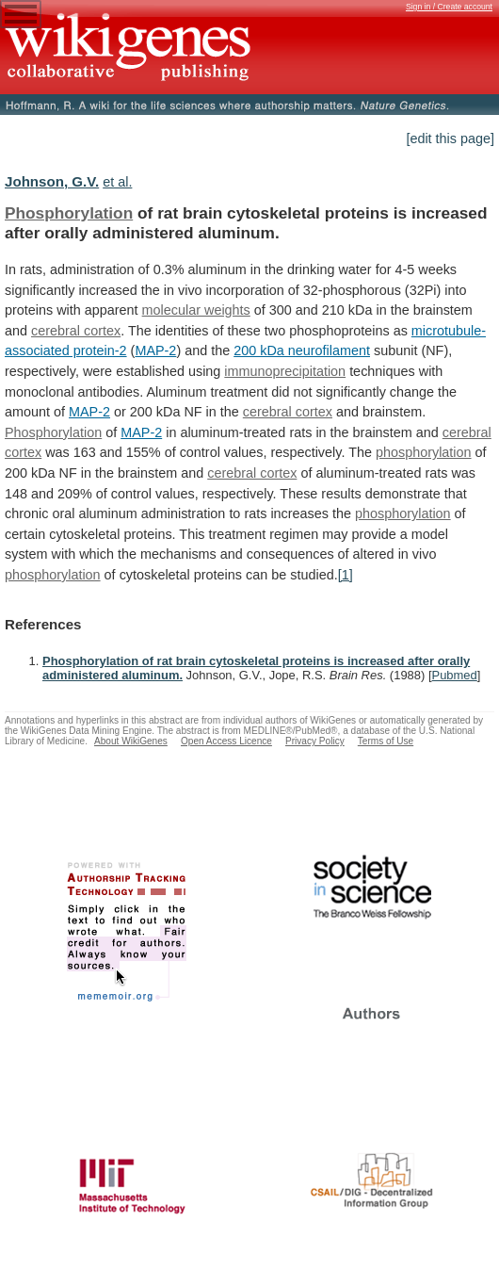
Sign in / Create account (449, 6)
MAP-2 (155, 350)
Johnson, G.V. (52, 181)
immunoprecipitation (285, 371)
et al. (117, 181)
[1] (345, 574)
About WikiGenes (131, 741)
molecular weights (196, 310)
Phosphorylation (69, 213)
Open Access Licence (226, 741)
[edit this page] (450, 138)
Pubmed (454, 675)
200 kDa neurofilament (301, 350)
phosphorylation (424, 452)
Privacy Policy (315, 741)
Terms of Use (385, 741)
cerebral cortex (76, 330)
